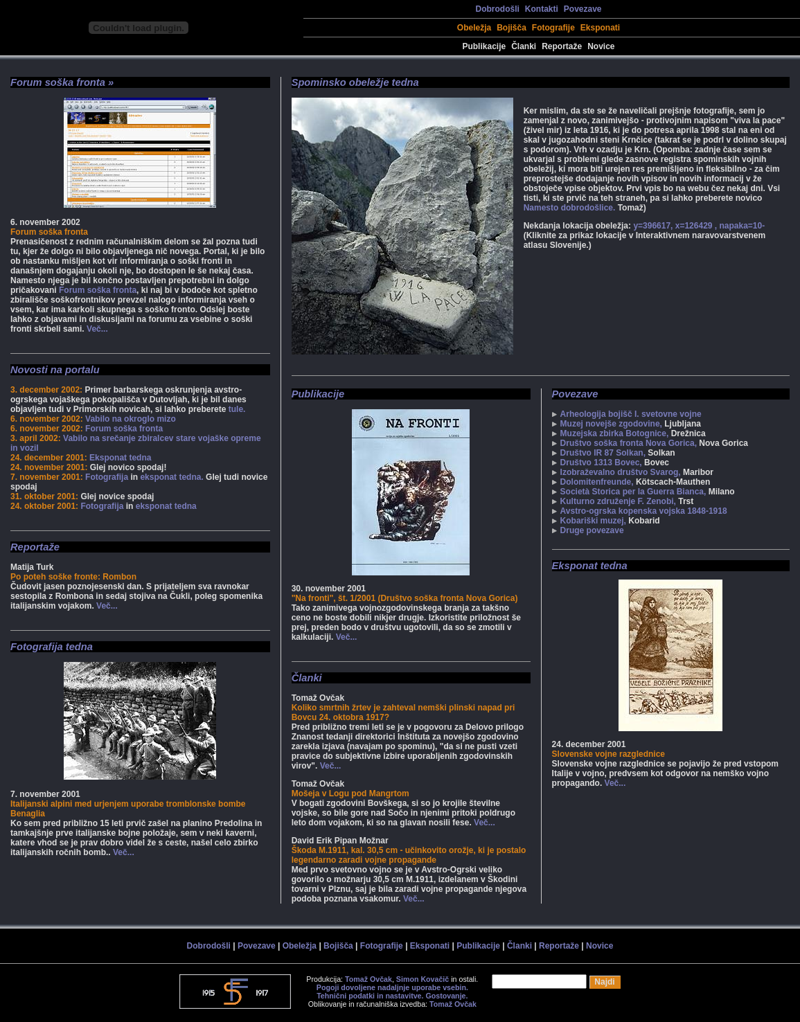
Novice (600, 46)
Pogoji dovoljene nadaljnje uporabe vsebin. (392, 987)
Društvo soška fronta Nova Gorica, (628, 443)
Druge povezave (592, 530)
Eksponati (600, 28)
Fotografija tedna (51, 646)
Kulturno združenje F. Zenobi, (618, 501)
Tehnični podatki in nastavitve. (370, 996)
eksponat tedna (166, 506)
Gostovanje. (446, 996)
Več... (97, 329)
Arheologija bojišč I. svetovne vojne (631, 414)
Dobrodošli (497, 9)
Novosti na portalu (55, 369)
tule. (237, 409)
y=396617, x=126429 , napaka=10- (699, 226)
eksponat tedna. (171, 477)
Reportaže (562, 46)
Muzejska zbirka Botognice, (614, 433)
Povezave (583, 9)
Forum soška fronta (97, 290)
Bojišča (511, 28)
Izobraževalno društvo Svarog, (620, 472)
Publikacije (484, 46)
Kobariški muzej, (593, 521)
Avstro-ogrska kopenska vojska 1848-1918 (643, 511)
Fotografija (106, 477)
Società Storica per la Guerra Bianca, (633, 491)
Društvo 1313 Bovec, (601, 462)
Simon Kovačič (422, 979)
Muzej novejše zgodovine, (611, 424)
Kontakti (541, 9)
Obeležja (474, 28)
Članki (523, 46)
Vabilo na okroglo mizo (130, 419)
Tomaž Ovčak (368, 979)
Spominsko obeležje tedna (355, 82)
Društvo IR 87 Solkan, (603, 453)
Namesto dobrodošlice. (570, 208)
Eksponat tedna (120, 458)
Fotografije (553, 28)
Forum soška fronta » (62, 82)
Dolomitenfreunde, (597, 482)
